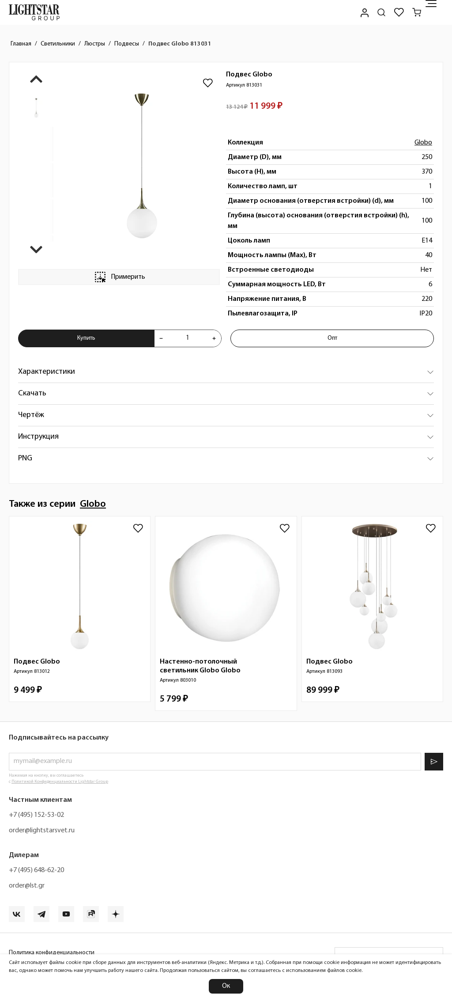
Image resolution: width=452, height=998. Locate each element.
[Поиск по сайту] (381, 12)
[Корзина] (417, 12)
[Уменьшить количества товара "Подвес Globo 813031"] (161, 338)
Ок (226, 986)
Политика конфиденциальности (51, 952)
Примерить (119, 277)
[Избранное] (399, 12)
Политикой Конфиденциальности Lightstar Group (59, 781)
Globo (423, 142)
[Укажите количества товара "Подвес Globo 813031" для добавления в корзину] (187, 338)
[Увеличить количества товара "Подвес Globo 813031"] (214, 338)
